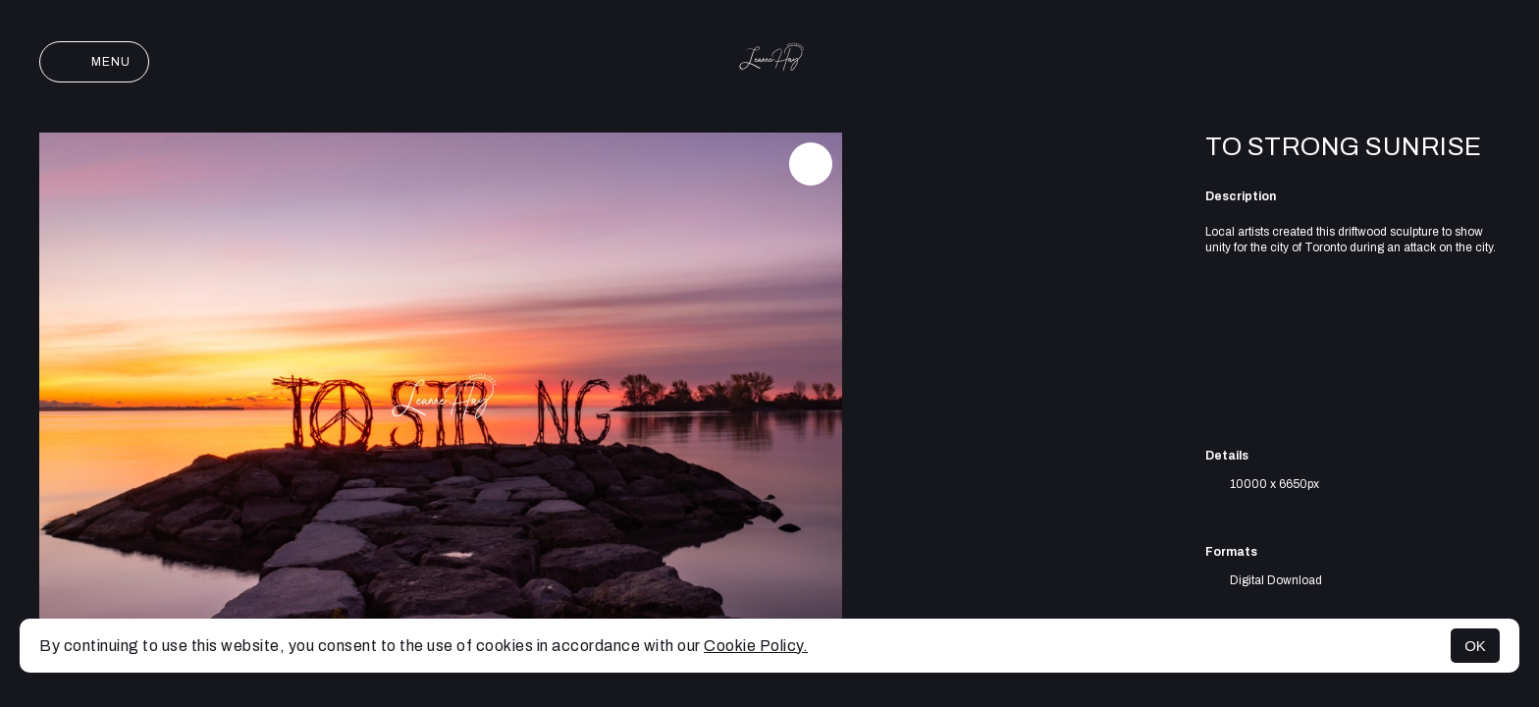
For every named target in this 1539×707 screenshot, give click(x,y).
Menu (94, 62)
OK (1475, 645)
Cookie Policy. (756, 645)
